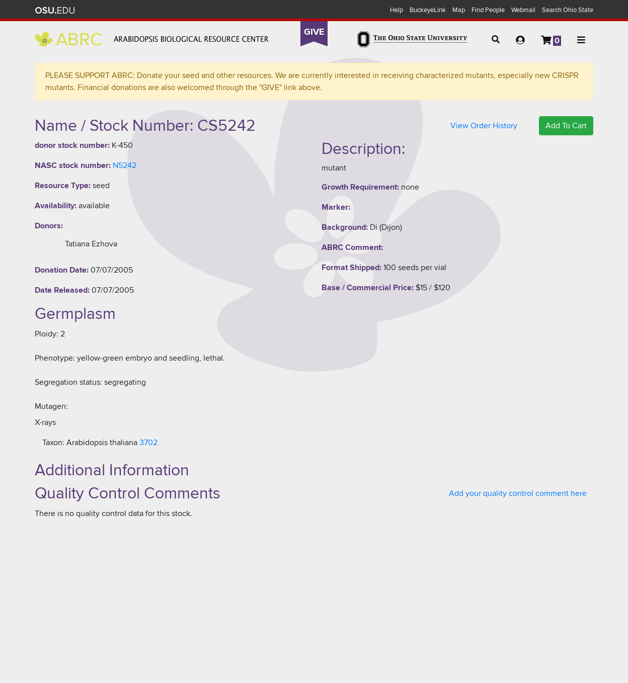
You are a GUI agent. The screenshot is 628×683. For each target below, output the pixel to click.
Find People (488, 10)
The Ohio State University (55, 11)
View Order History (483, 126)
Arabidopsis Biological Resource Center (152, 39)
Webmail (523, 10)
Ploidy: (46, 334)
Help (396, 10)
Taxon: (53, 443)
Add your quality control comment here (518, 493)
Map (458, 10)
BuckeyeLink (428, 10)
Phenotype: (55, 358)
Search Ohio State (567, 10)
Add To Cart (566, 126)
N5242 (124, 165)
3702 (148, 443)
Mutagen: (51, 406)
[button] (496, 40)
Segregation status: (68, 382)
